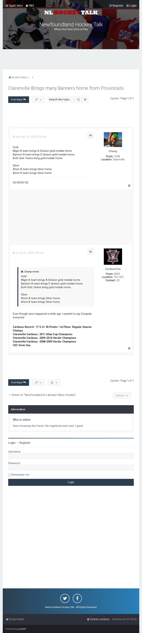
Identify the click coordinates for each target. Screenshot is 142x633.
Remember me (20, 474)
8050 (117, 273)
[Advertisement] (71, 59)
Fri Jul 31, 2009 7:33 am (28, 252)
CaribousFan (113, 268)
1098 (117, 156)
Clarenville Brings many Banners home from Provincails (66, 88)
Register (25, 442)
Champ (113, 151)
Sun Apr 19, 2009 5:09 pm (30, 136)
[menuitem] (29, 5)
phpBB (22, 629)
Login (12, 442)
